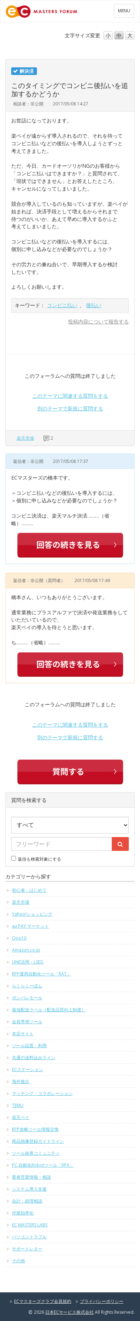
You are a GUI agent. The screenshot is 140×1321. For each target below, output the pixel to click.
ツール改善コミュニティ (36, 1153)
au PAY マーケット (30, 926)
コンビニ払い (62, 305)
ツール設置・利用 (29, 1045)
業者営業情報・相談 (31, 1177)
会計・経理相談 (27, 1201)
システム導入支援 (29, 1189)
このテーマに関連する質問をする (70, 395)
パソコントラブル (29, 1237)
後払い (93, 305)
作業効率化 (23, 1213)
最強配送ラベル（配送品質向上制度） (49, 1010)
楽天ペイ (20, 1117)
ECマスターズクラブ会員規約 (42, 1301)
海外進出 (20, 1081)
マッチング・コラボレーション (42, 1093)
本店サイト (23, 1034)
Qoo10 (19, 938)
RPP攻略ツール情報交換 (35, 1129)
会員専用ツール (27, 1022)
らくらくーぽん (27, 986)
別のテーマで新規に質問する (70, 408)
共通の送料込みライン (33, 1057)
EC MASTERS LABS (29, 1225)
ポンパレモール (27, 998)
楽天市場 (25, 438)
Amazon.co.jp (26, 950)
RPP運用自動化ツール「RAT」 (41, 974)
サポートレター (27, 1249)
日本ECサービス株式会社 (69, 1312)
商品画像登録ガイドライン (38, 1141)
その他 (18, 1261)
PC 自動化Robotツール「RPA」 (43, 1165)
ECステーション (27, 1069)
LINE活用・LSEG (27, 962)
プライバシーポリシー (101, 1301)
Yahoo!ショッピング (32, 914)
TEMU (18, 1105)
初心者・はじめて (29, 890)
